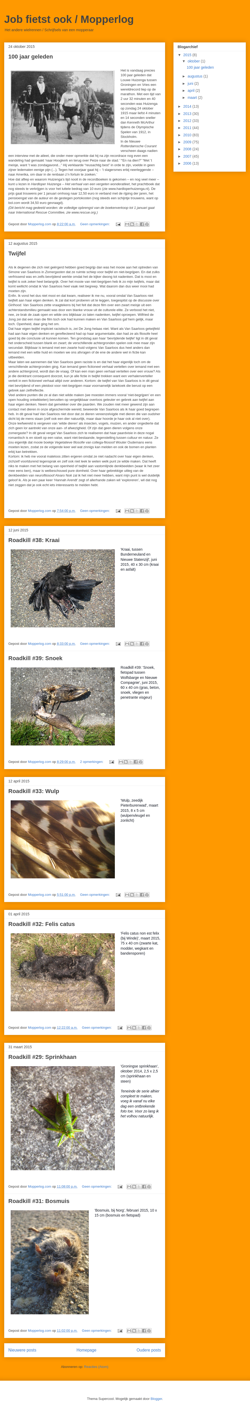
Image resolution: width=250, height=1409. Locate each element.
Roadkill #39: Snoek (35, 658)
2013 (187, 114)
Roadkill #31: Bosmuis (39, 1201)
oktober (194, 61)
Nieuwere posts (22, 1350)
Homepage (86, 1350)
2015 (187, 55)
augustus (195, 76)
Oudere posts (148, 1350)
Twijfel (17, 253)
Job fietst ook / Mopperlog (69, 19)
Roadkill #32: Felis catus (41, 924)
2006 (187, 163)
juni (191, 83)
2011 (187, 128)
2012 (187, 121)
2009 (187, 142)
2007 (187, 156)
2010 (187, 135)
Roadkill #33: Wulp (33, 791)
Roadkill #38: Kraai (34, 540)
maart (193, 97)
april (191, 90)
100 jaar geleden (30, 56)
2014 (187, 106)
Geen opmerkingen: (95, 224)
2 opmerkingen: (92, 762)
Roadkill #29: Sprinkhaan (42, 1057)
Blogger (156, 1399)
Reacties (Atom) (96, 1367)
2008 (187, 149)
